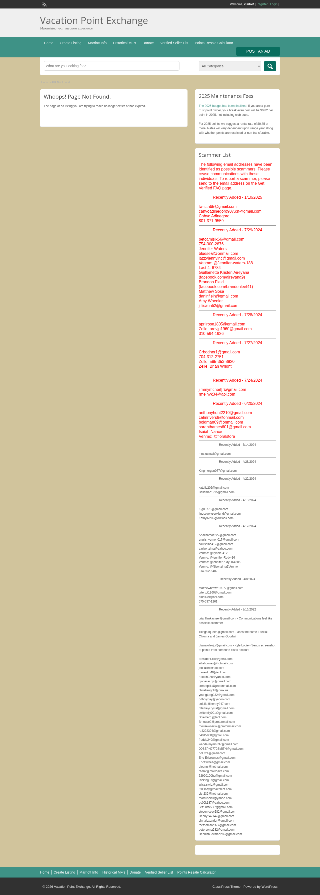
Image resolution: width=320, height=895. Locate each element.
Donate (148, 43)
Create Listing (70, 43)
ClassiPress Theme (226, 887)
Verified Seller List (174, 43)
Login (274, 4)
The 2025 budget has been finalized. (223, 106)
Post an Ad (258, 51)
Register (262, 4)
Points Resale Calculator (214, 43)
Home (48, 43)
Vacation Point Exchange (94, 20)
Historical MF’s (124, 43)
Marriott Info (97, 43)
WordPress (270, 887)
